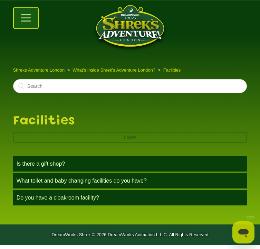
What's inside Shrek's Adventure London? (114, 70)
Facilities (172, 70)
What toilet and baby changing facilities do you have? (82, 181)
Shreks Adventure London (39, 70)
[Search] (130, 86)
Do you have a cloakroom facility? (58, 198)
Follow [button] (130, 137)
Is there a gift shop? (41, 164)
